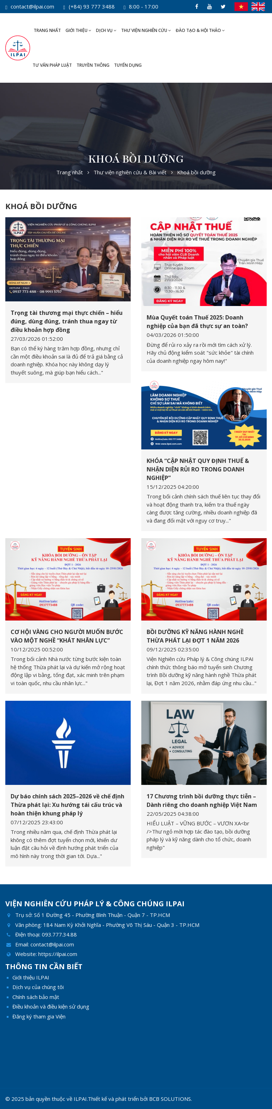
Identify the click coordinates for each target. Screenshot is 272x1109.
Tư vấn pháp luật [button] (52, 65)
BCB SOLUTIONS (170, 1098)
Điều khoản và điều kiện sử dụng (50, 1006)
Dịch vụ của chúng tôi (38, 986)
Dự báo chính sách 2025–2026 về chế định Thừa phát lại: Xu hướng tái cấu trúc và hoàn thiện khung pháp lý (67, 804)
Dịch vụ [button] (106, 30)
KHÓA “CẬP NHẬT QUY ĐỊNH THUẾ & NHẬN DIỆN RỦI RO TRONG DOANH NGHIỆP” (198, 469)
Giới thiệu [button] (78, 30)
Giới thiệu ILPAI (30, 977)
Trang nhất (47, 30)
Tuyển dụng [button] (128, 65)
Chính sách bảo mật (35, 996)
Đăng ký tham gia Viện (39, 1016)
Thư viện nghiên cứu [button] (146, 30)
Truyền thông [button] (92, 65)
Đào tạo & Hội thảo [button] (200, 30)
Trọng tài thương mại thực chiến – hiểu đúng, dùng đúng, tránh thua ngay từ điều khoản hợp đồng (67, 321)
